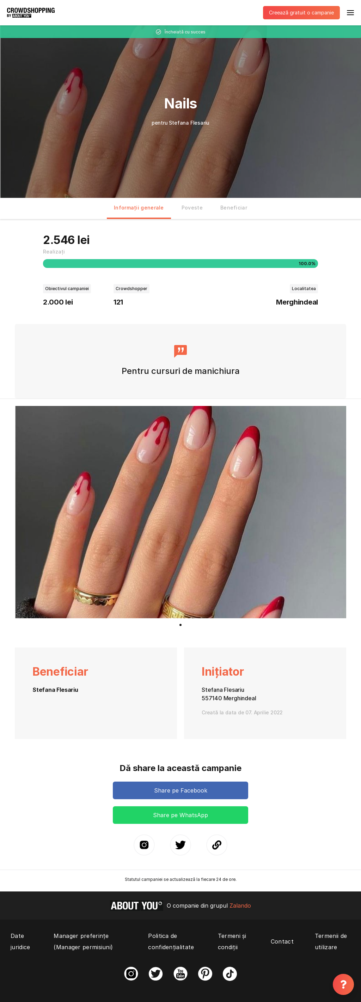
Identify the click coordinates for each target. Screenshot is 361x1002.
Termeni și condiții (232, 941)
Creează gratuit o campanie (301, 12)
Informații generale (139, 208)
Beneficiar (233, 208)
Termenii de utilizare (331, 941)
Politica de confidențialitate (171, 941)
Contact (282, 941)
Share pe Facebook (180, 790)
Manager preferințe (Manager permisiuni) (83, 941)
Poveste (192, 208)
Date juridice (20, 941)
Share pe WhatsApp (180, 815)
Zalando (240, 905)
